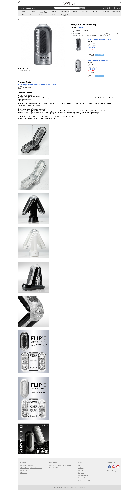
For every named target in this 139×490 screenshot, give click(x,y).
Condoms (54, 11)
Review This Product (79, 31)
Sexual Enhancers (23, 14)
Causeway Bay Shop (31, 8)
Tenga (80, 28)
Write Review (24, 87)
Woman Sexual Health (64, 15)
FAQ (79, 465)
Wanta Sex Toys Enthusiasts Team (31, 468)
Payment (81, 473)
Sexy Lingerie (33, 14)
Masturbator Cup (25, 70)
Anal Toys (22, 11)
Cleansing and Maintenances (43, 11)
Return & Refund (83, 475)
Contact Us (23, 470)
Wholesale (23, 473)
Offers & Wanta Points (85, 480)
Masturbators (85, 11)
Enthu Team (22, 8)
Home (20, 20)
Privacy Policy (111, 471)
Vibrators (54, 14)
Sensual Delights (106, 11)
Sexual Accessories (116, 11)
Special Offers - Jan (43, 14)
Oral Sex (95, 11)
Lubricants (74, 11)
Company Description (27, 465)
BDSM (33, 11)
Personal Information (84, 478)
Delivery (81, 470)
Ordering (81, 468)
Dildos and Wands (64, 11)
